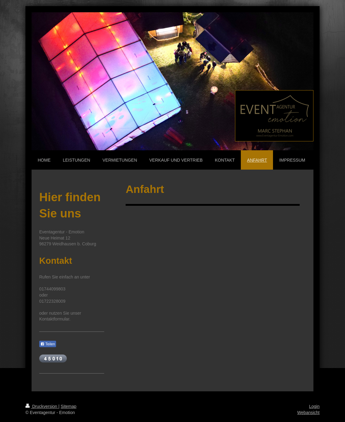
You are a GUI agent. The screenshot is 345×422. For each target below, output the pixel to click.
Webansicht (308, 412)
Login (314, 406)
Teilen (47, 344)
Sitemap (68, 406)
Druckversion (41, 406)
